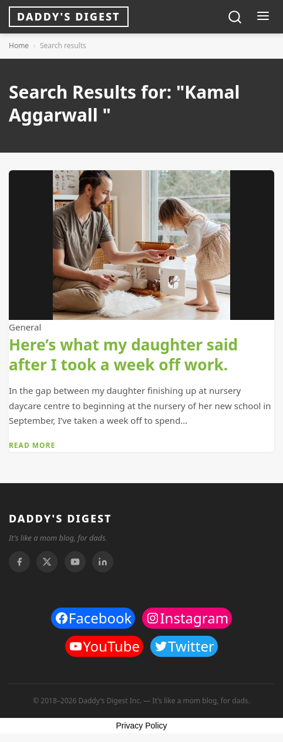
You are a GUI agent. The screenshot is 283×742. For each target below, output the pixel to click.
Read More (32, 445)
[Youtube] (75, 561)
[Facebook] (19, 561)
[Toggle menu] (262, 17)
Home (19, 45)
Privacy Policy (141, 725)
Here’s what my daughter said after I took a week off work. (123, 354)
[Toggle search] (235, 17)
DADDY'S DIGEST (60, 518)
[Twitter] (47, 561)
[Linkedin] (102, 561)
